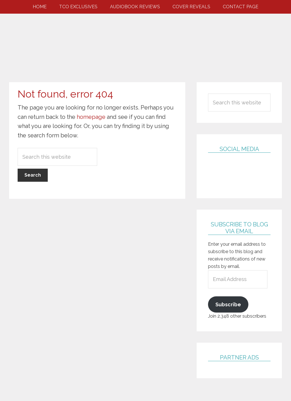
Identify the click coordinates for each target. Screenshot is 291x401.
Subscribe (228, 304)
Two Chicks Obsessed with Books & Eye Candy (145, 42)
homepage (91, 116)
